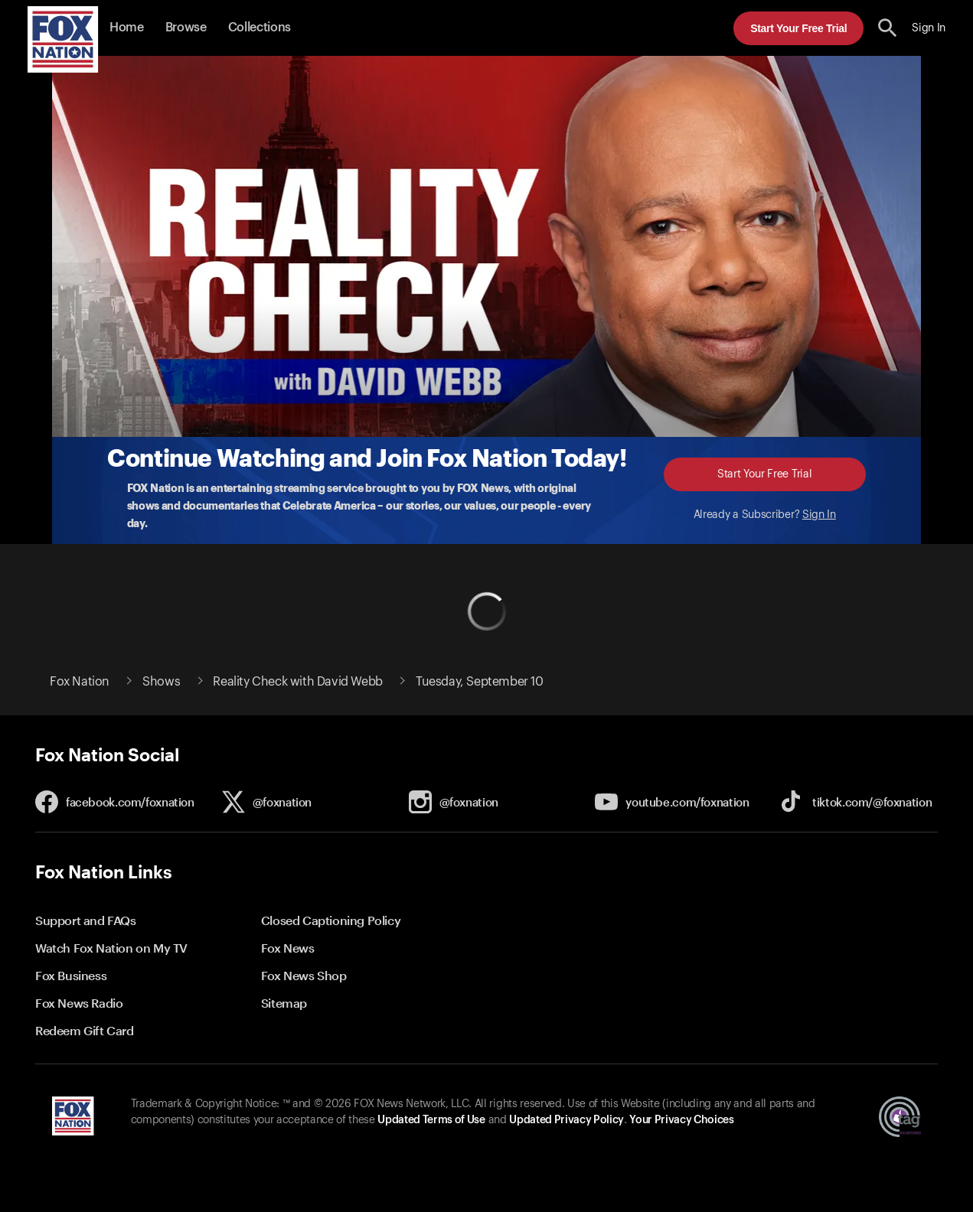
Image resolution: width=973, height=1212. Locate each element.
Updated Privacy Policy (566, 1120)
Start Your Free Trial (798, 28)
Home (126, 27)
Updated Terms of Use (431, 1120)
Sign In (819, 515)
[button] (887, 28)
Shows (161, 682)
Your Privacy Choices (681, 1120)
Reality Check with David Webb (297, 682)
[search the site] (887, 28)
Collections (259, 27)
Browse (186, 27)
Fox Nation (79, 682)
